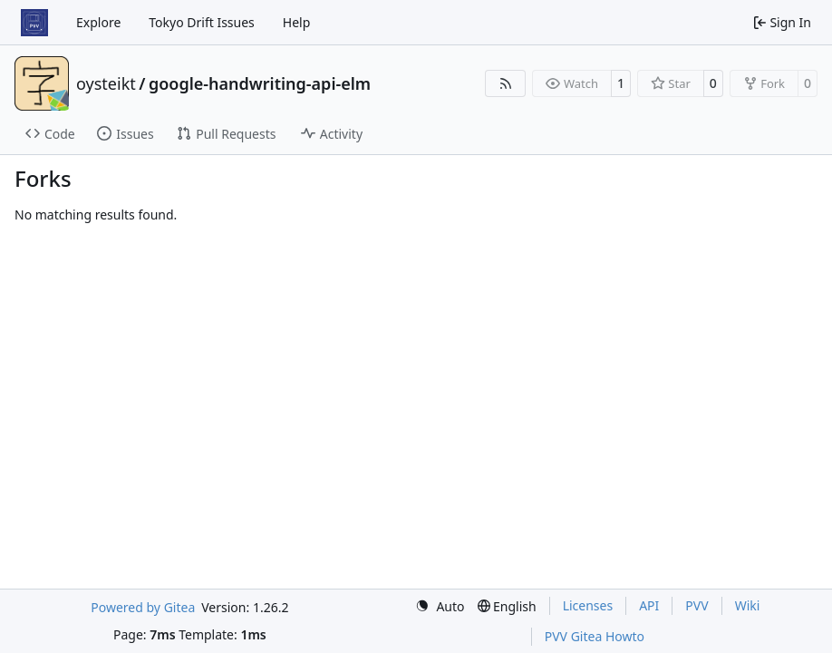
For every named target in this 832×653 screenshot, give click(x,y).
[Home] (34, 22)
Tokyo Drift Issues (202, 22)
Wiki (747, 605)
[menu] (439, 606)
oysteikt (106, 83)
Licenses (588, 605)
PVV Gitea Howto (594, 636)
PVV (696, 605)
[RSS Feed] (506, 83)
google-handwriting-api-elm (260, 83)
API (649, 605)
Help (297, 22)
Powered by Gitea (143, 607)
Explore (98, 22)
